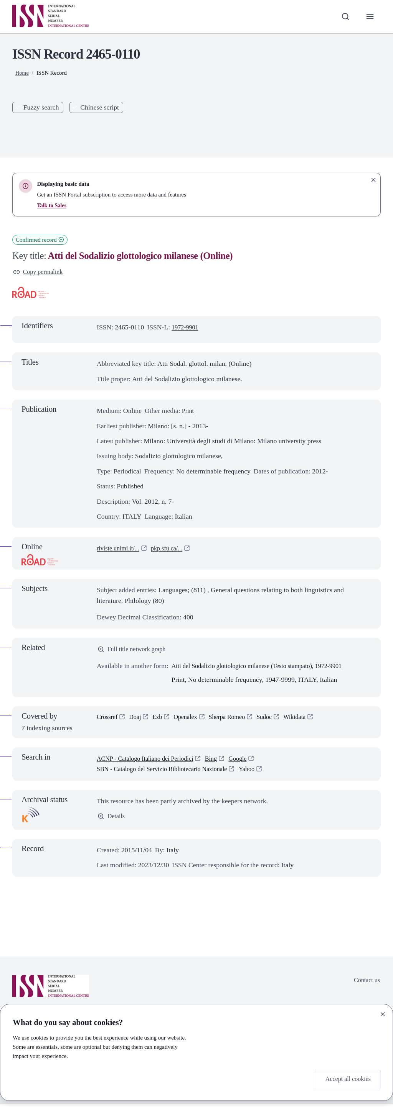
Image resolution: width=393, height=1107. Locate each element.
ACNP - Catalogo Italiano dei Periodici (150, 761)
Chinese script (99, 107)
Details (112, 819)
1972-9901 (186, 328)
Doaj (137, 720)
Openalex (191, 720)
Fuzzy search (41, 107)
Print (188, 412)
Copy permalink (40, 272)
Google (250, 761)
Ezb (161, 720)
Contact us (365, 983)
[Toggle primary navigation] (369, 16)
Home (22, 73)
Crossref (108, 720)
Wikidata (308, 720)
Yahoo (261, 771)
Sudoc (275, 720)
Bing (221, 761)
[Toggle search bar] (343, 16)
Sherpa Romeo (236, 720)
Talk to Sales (52, 205)
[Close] (383, 1013)
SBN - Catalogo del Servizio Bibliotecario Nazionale (169, 771)
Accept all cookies (345, 1078)
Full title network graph (134, 651)
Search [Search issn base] (174, 125)
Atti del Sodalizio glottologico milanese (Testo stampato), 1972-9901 (266, 668)
